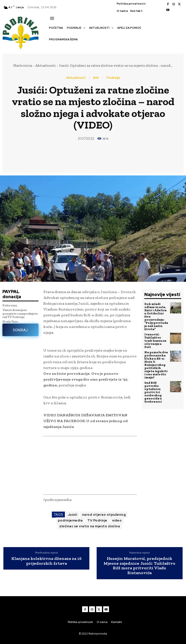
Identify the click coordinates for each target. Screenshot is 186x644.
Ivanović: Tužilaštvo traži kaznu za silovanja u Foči (155, 341)
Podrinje (113, 77)
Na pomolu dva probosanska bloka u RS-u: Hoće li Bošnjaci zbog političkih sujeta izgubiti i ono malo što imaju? (156, 364)
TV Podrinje (97, 520)
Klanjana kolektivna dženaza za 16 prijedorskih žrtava (46, 561)
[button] (51, 48)
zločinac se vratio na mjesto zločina (89, 526)
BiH (96, 77)
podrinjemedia (70, 520)
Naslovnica (22, 65)
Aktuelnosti (45, 65)
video (117, 520)
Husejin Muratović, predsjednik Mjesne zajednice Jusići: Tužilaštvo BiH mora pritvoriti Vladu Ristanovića (139, 565)
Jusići (72, 515)
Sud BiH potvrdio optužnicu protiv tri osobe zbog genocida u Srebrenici (153, 392)
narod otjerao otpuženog (104, 515)
